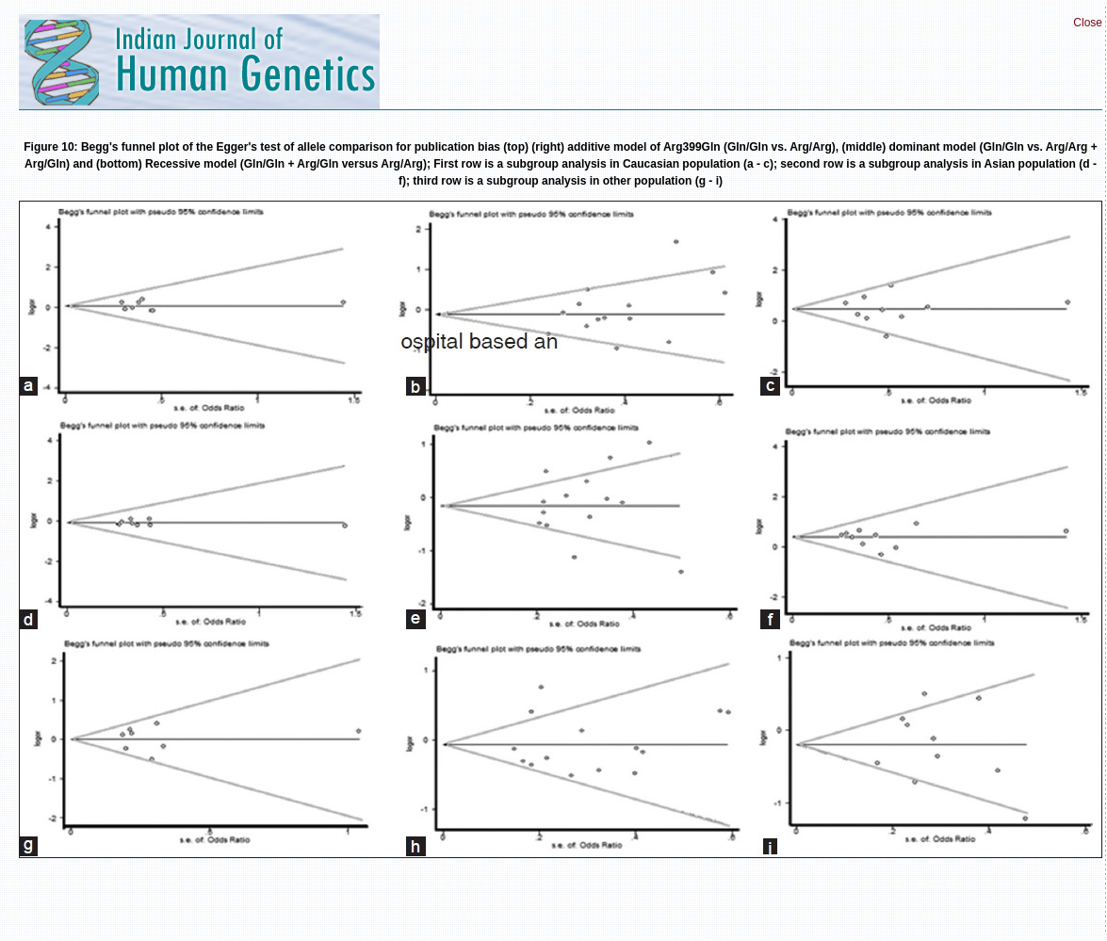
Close (1087, 22)
